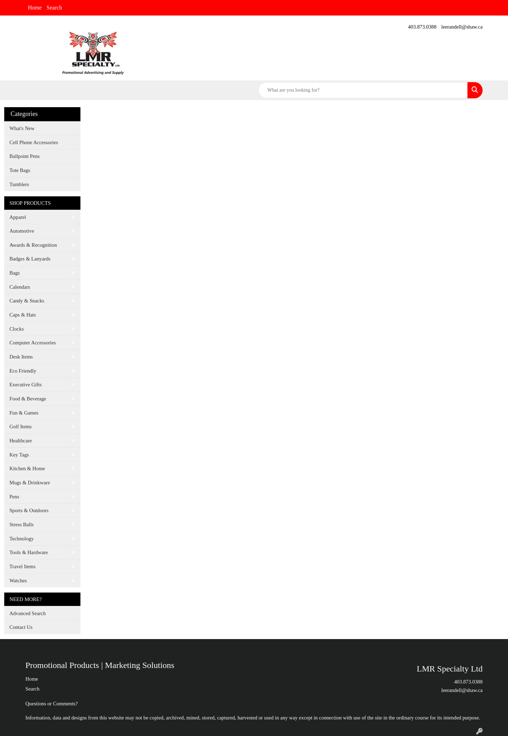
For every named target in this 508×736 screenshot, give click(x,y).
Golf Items (21, 426)
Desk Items (21, 357)
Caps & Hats (23, 315)
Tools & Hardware (29, 552)
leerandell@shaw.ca (462, 27)
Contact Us (21, 627)
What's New (22, 128)
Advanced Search (28, 613)
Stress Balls (22, 524)
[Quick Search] (363, 90)
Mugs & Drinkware (30, 482)
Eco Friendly (23, 371)
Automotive (22, 231)
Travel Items (23, 566)
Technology (22, 538)
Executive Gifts (26, 384)
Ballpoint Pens (25, 156)
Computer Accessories (33, 342)
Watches (18, 580)
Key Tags (19, 455)
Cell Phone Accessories (34, 142)
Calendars (20, 287)
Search (54, 8)
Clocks (17, 329)
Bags (15, 273)
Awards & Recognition (33, 245)
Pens (14, 496)
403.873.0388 (422, 27)
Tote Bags (20, 170)
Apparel (18, 217)
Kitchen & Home (27, 468)
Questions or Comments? (51, 703)
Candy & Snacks (27, 300)
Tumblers (19, 184)
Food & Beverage (28, 398)
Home (35, 8)
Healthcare (21, 440)
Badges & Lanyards (30, 259)
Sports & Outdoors (29, 510)
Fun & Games (24, 413)
